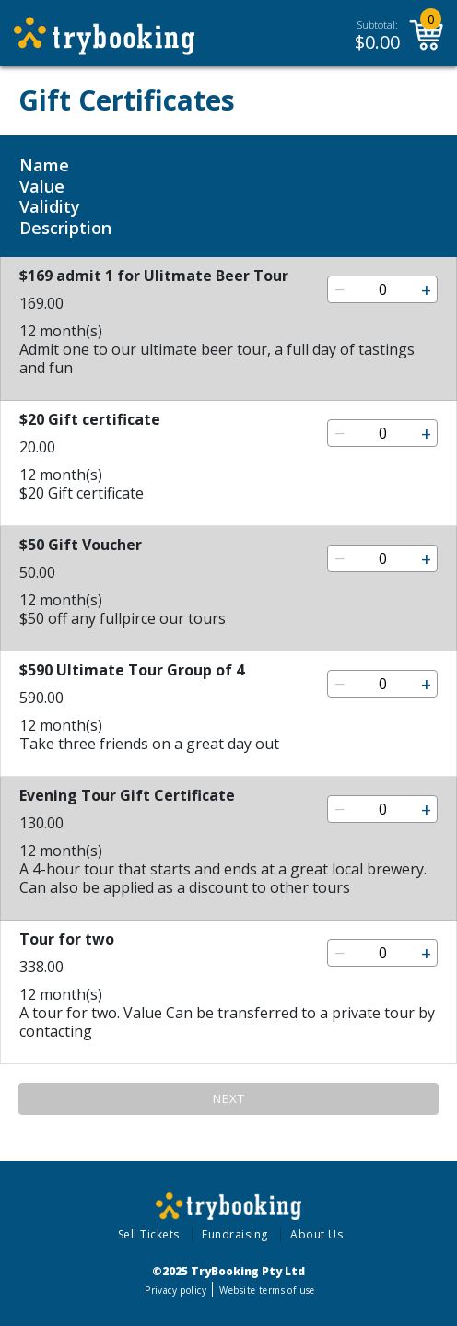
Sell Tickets (149, 1234)
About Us (316, 1234)
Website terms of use (266, 1290)
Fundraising (235, 1234)
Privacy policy (175, 1290)
